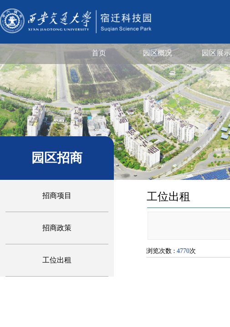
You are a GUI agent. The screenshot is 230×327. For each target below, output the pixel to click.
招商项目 (57, 195)
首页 (99, 53)
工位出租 (57, 260)
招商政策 (57, 228)
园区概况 (157, 53)
